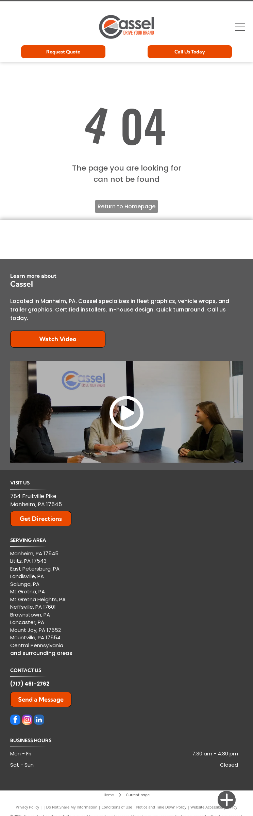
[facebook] (15, 720)
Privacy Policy (27, 807)
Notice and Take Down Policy (161, 807)
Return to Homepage (126, 206)
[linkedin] (39, 720)
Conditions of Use (116, 807)
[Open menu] (240, 27)
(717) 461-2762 (29, 683)
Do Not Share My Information (72, 807)
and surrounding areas (41, 653)
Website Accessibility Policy (213, 807)
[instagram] (27, 720)
